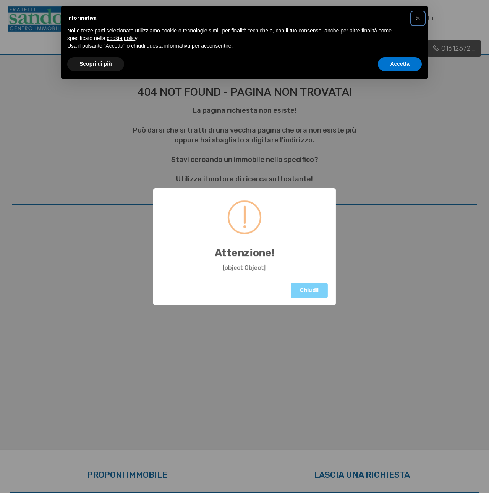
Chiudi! (309, 290)
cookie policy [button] (122, 38)
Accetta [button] (400, 64)
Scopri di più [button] (95, 64)
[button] (418, 18)
